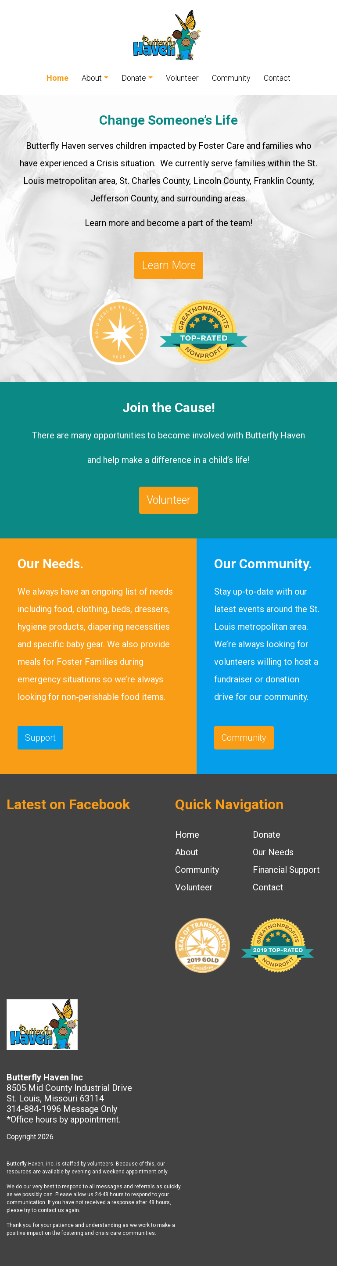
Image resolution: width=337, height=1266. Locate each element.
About (92, 77)
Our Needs (273, 852)
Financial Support (286, 869)
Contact (277, 77)
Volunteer (182, 77)
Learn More (169, 265)
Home (57, 77)
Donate (134, 77)
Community (231, 77)
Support (40, 737)
